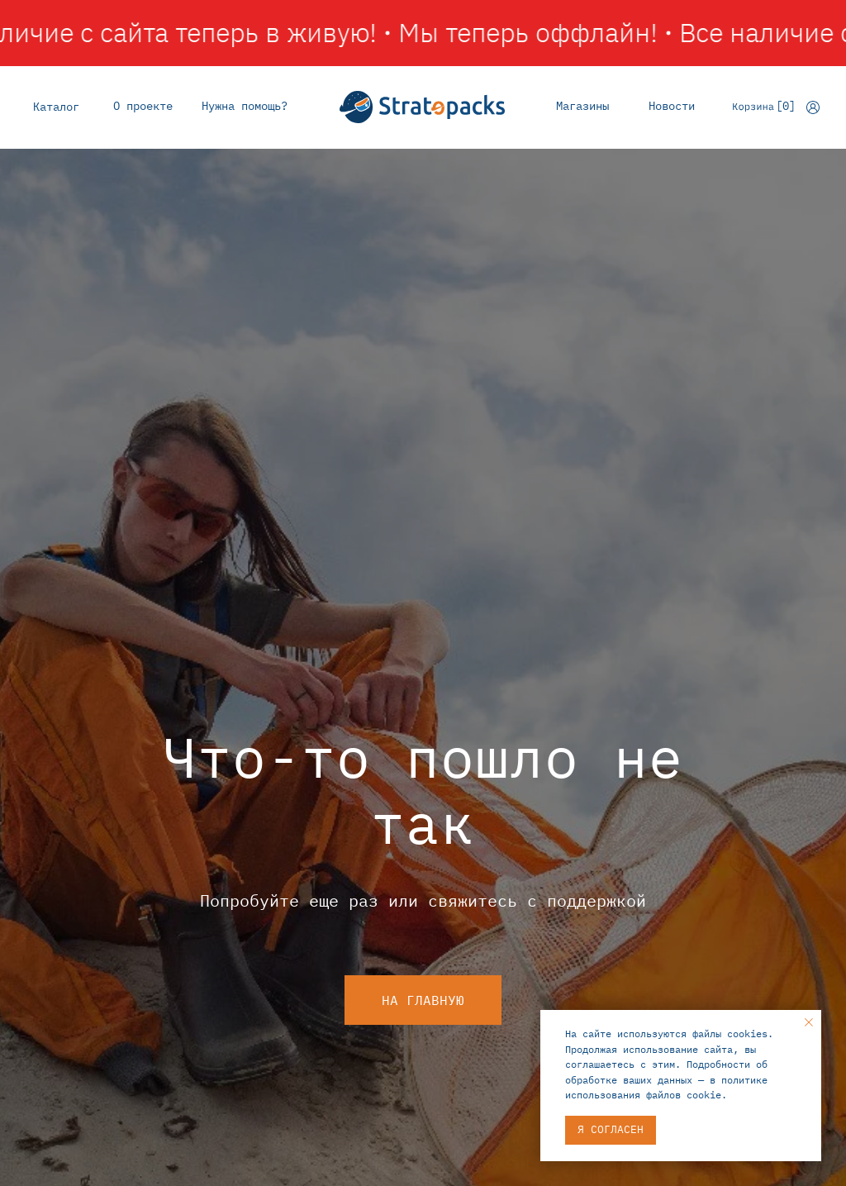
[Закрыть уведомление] (809, 1022)
